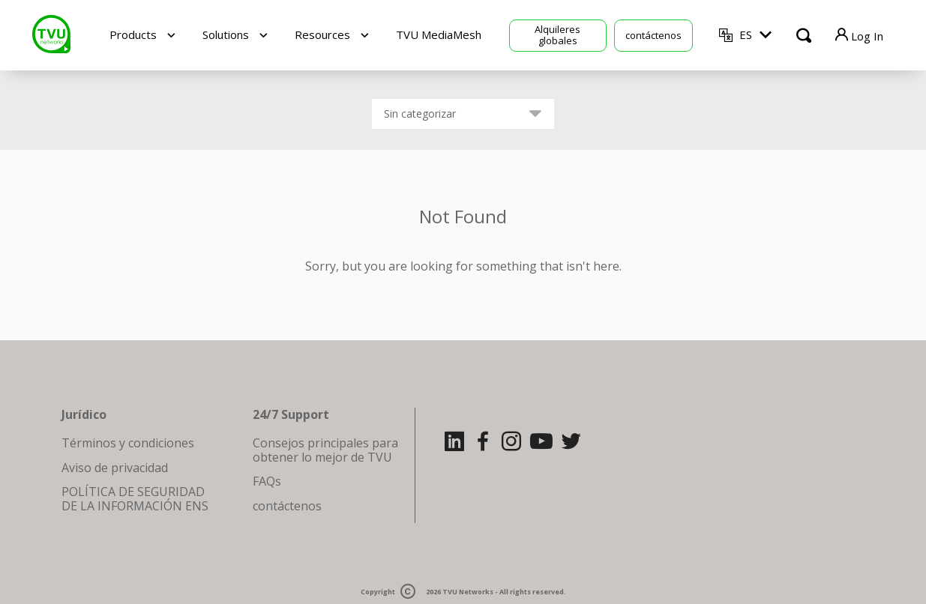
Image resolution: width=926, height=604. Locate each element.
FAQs (267, 481)
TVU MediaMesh (438, 34)
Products (133, 34)
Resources (322, 34)
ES (745, 34)
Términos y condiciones (127, 443)
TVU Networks (467, 592)
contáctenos (653, 35)
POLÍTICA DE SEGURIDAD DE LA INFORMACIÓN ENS (134, 498)
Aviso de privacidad (114, 467)
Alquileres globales (557, 34)
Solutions (225, 34)
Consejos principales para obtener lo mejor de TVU (325, 450)
